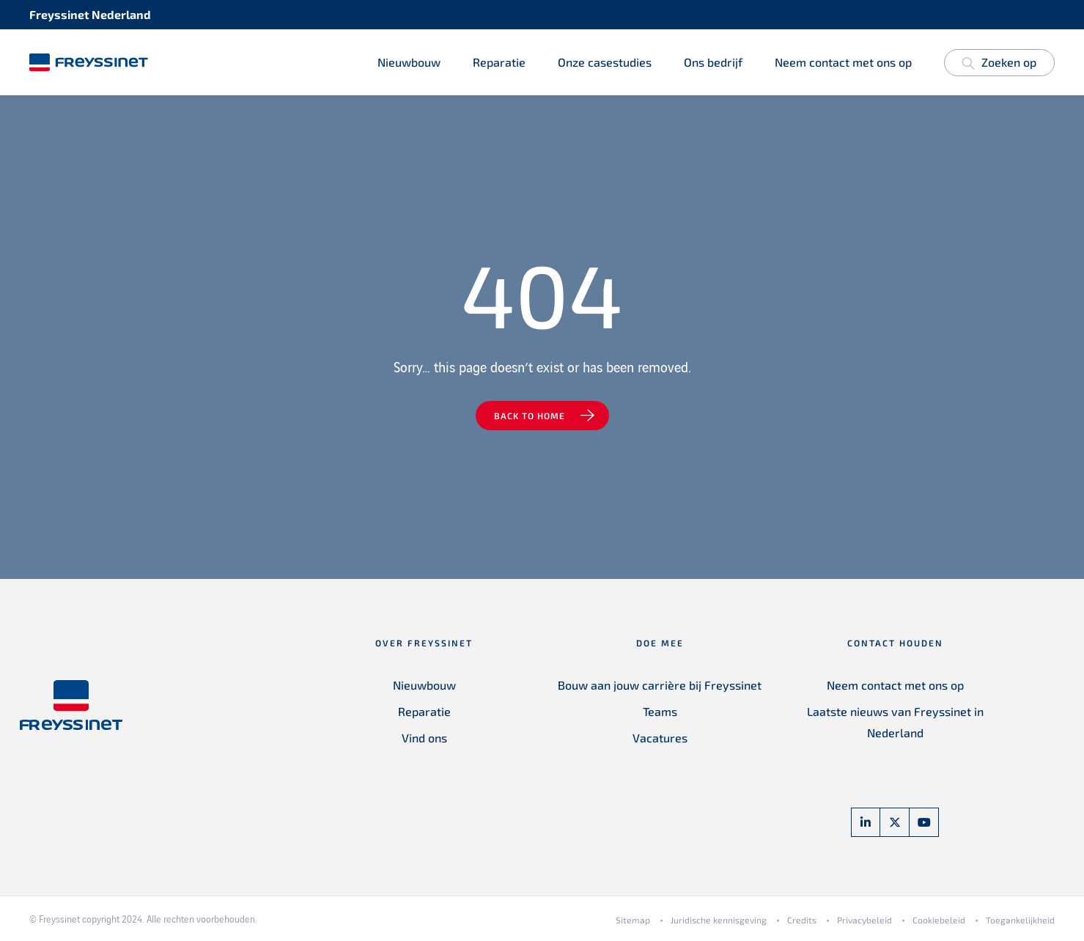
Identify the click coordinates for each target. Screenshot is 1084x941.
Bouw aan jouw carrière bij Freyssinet (660, 685)
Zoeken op (999, 65)
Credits (801, 920)
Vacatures (660, 738)
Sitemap (633, 920)
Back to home (529, 415)
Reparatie (499, 62)
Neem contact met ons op (843, 62)
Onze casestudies (605, 62)
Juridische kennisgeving (719, 920)
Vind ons (424, 738)
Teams (660, 711)
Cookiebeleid (938, 920)
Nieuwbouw (408, 62)
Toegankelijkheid (1020, 920)
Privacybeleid (864, 920)
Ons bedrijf (713, 62)
